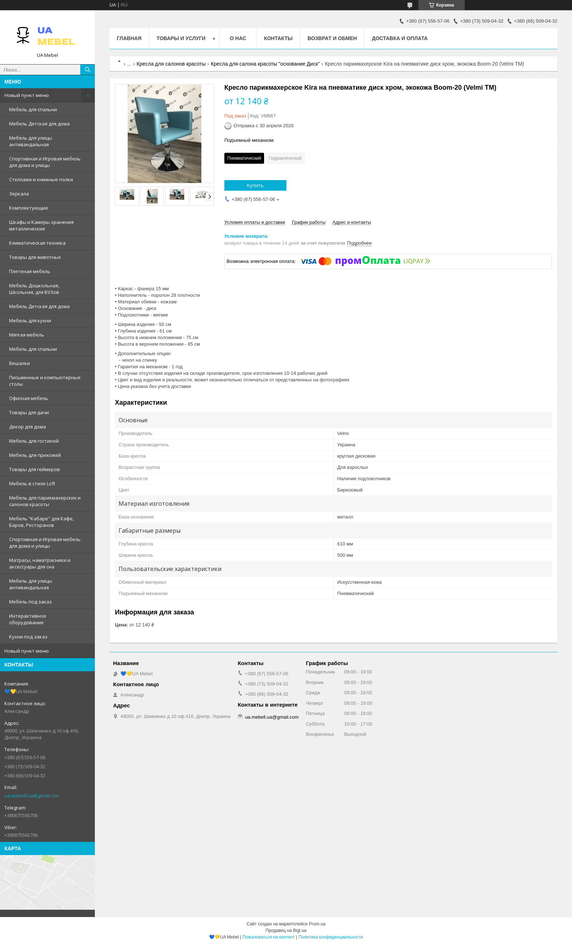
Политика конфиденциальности (330, 937)
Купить (255, 185)
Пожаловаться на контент (269, 937)
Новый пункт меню (26, 95)
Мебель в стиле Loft (32, 483)
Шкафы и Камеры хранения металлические (41, 225)
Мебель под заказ (30, 601)
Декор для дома (27, 426)
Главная (129, 38)
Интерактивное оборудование (27, 619)
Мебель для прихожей (35, 455)
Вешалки (19, 363)
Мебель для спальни (33, 109)
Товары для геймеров (34, 469)
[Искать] (87, 69)
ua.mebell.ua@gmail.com (31, 795)
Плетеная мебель (29, 271)
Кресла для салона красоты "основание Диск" (265, 64)
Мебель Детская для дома (39, 123)
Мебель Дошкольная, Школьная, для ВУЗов (34, 288)
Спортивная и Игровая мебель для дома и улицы (45, 161)
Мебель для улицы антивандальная (30, 141)
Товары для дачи (29, 412)
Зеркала (19, 193)
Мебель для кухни (30, 320)
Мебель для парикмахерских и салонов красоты (45, 501)
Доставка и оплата (400, 38)
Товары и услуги (181, 38)
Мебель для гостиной (34, 441)
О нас (238, 38)
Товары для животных (35, 257)
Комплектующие (28, 208)
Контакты (278, 38)
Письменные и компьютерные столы (45, 380)
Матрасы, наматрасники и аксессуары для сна (39, 563)
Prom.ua (317, 923)
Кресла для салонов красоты (171, 64)
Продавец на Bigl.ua (286, 930)
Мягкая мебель (26, 334)
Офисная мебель (28, 398)
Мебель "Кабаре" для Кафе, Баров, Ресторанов (41, 521)
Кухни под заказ (28, 636)
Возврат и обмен (332, 38)
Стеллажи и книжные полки (41, 179)
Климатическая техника (37, 243)
